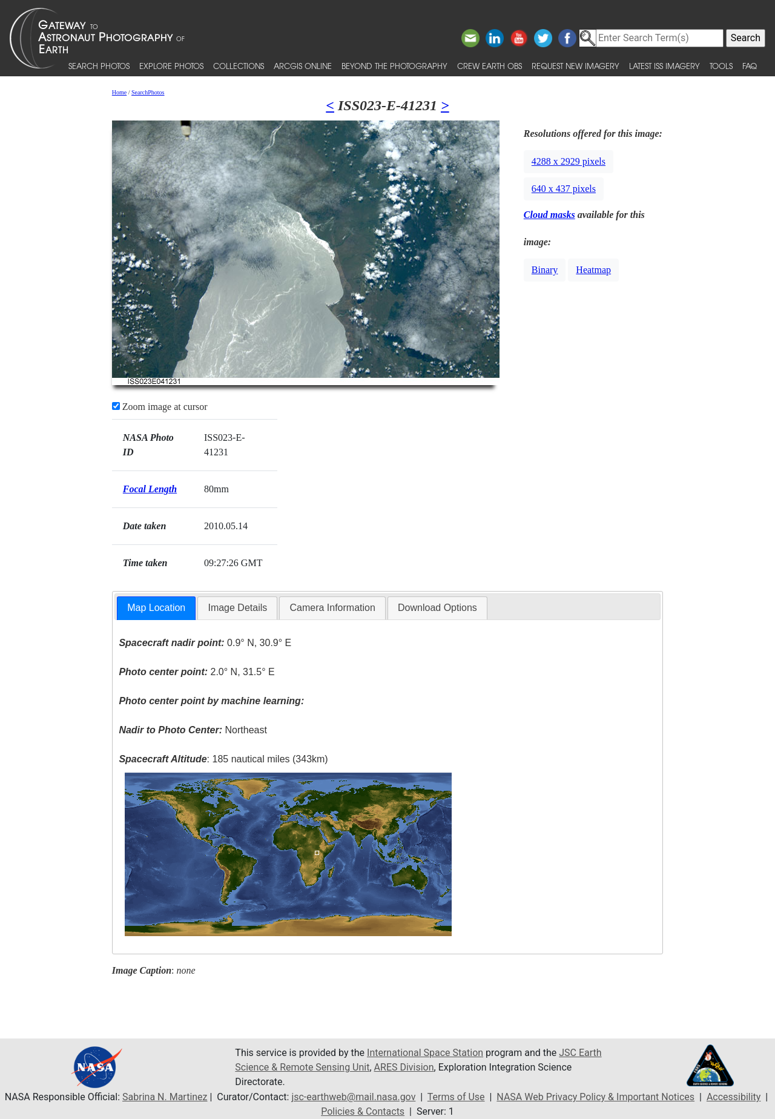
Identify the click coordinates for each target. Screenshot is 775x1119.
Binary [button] (545, 270)
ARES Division (404, 1067)
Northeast (192, 730)
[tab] (156, 608)
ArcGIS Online (303, 65)
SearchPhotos (147, 92)
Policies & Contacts (362, 1111)
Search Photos (99, 65)
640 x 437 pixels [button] (564, 188)
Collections (238, 65)
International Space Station (425, 1052)
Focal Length (150, 489)
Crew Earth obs (489, 65)
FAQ (749, 65)
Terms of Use (456, 1097)
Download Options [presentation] (437, 607)
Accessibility (734, 1097)
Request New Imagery (575, 65)
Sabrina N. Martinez (164, 1097)
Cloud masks (549, 215)
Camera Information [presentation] (332, 607)
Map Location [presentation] (156, 607)
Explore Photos (171, 65)
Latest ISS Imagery (664, 65)
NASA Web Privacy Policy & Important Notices (595, 1097)
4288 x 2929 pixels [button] (568, 161)
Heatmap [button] (593, 270)
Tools (721, 65)
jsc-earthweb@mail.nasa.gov (353, 1097)
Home (119, 92)
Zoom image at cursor (160, 406)
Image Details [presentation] (237, 607)
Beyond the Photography (394, 65)
